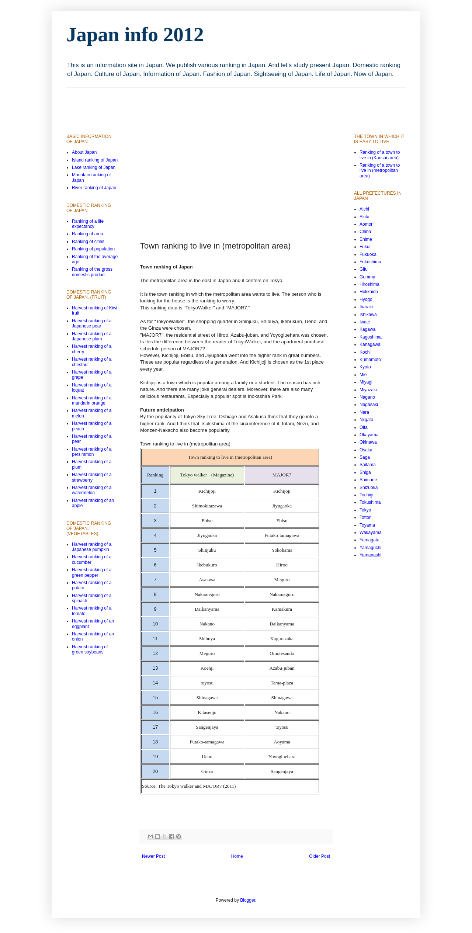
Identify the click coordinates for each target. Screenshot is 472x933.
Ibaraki (366, 306)
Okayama (369, 434)
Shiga (365, 472)
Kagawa (367, 329)
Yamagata (369, 539)
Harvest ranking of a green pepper (91, 572)
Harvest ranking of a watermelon (91, 490)
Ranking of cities (88, 241)
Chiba (365, 231)
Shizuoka (369, 487)
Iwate (365, 322)
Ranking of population (93, 249)
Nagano (367, 397)
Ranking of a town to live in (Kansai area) (380, 155)
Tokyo (365, 510)
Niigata (366, 419)
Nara (364, 412)
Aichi (364, 209)
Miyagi (366, 382)
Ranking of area (87, 233)
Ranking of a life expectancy (88, 224)
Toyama (367, 525)
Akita (364, 216)
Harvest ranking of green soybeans (90, 649)
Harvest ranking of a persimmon (91, 452)
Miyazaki (368, 389)
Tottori (366, 517)
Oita (364, 427)
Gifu (364, 269)
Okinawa (368, 442)
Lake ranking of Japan (93, 167)
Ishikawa (368, 314)
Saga (365, 457)
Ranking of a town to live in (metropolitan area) (380, 170)
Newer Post (153, 856)
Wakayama (371, 532)
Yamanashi (370, 555)
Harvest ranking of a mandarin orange (91, 400)
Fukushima (370, 261)
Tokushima (370, 502)
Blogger (247, 900)
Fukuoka (368, 254)
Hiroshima (369, 284)
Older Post (319, 856)
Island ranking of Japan (95, 160)
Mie (363, 374)
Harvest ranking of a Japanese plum (91, 336)
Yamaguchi (370, 547)
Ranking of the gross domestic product (92, 272)
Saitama (368, 464)
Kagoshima (371, 337)
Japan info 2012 (135, 34)
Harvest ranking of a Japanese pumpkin (91, 547)
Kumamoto (370, 359)
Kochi (365, 352)
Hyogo (366, 299)
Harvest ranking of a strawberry (91, 477)
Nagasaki (369, 404)
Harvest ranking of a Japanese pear (91, 323)
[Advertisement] (200, 104)
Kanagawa (370, 344)
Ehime (366, 239)
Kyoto (365, 367)
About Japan (84, 152)
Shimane (368, 479)
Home (237, 856)
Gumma (367, 277)
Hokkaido (369, 291)
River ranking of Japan (94, 187)
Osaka (366, 449)
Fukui (365, 246)
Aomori (367, 224)
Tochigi (366, 494)
